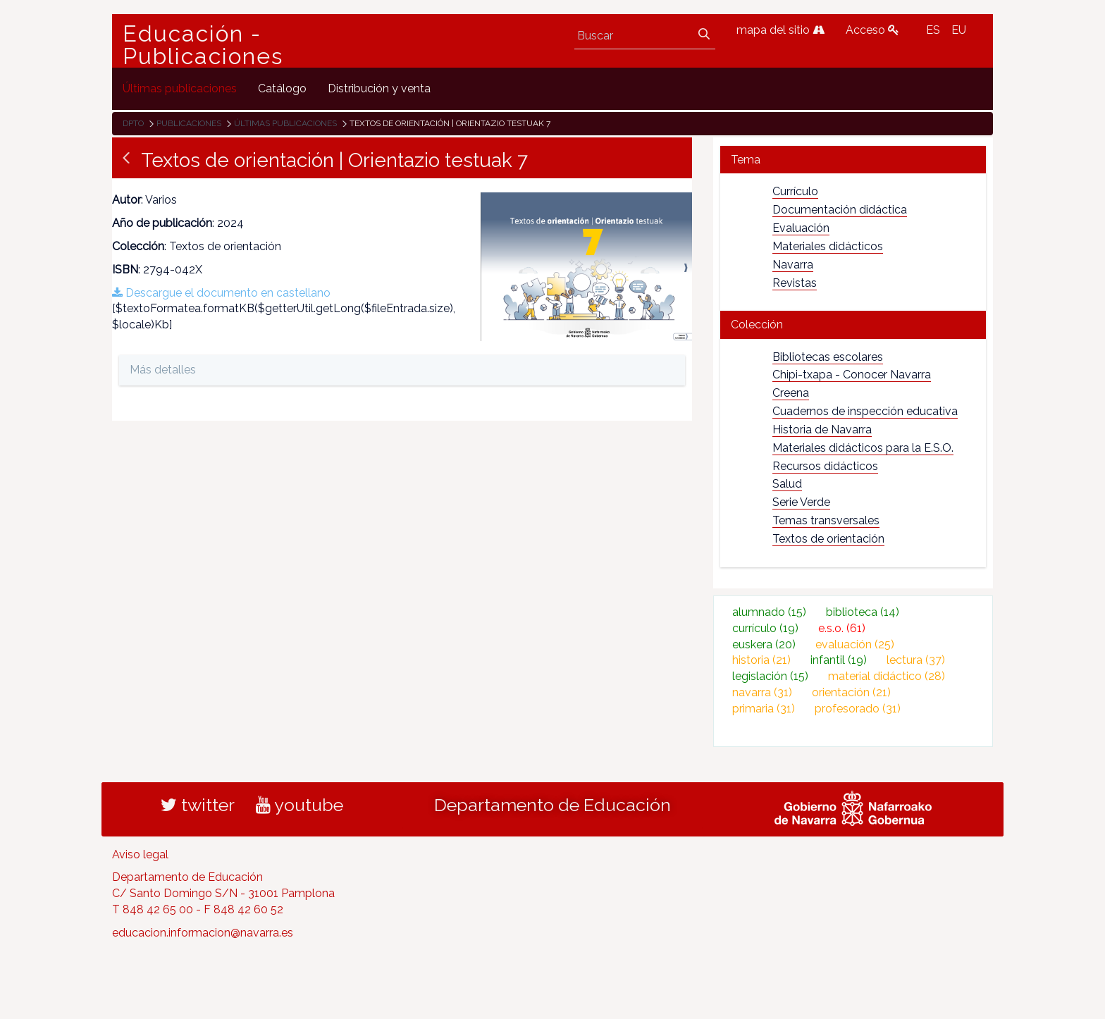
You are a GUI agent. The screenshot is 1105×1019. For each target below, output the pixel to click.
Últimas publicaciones (285, 123)
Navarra (792, 264)
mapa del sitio (780, 30)
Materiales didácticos (827, 246)
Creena (790, 393)
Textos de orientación (828, 538)
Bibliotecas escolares (827, 357)
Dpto (133, 123)
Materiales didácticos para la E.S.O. (862, 448)
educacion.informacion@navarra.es (202, 932)
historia (761, 660)
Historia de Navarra (822, 429)
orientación (851, 692)
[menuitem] (179, 88)
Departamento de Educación (552, 804)
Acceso (872, 30)
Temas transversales (825, 520)
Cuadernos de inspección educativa (865, 411)
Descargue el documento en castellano (221, 292)
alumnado (769, 612)
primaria (763, 708)
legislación (770, 676)
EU (958, 30)
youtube (299, 804)
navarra (762, 692)
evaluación (854, 644)
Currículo (795, 191)
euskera (764, 644)
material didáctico (886, 676)
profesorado (858, 708)
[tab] (853, 159)
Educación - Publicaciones (203, 45)
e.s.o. (841, 628)
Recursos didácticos (825, 466)
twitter (198, 804)
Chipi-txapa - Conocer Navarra (851, 374)
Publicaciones (188, 123)
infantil (838, 660)
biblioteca (862, 612)
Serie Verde (801, 502)
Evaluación (800, 228)
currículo (765, 628)
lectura (916, 660)
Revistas (794, 283)
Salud (787, 483)
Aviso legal (140, 854)
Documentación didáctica (839, 209)
